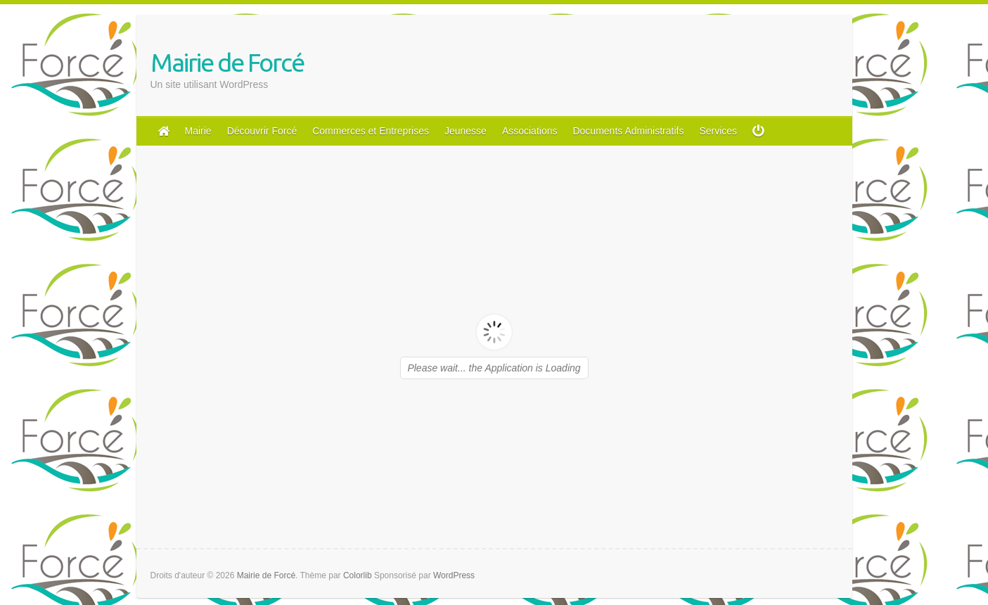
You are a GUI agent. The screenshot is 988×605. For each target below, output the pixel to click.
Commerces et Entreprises (370, 130)
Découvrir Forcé (262, 130)
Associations (530, 130)
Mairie (198, 130)
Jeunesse (465, 130)
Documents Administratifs (628, 130)
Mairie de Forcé (227, 62)
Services (718, 130)
